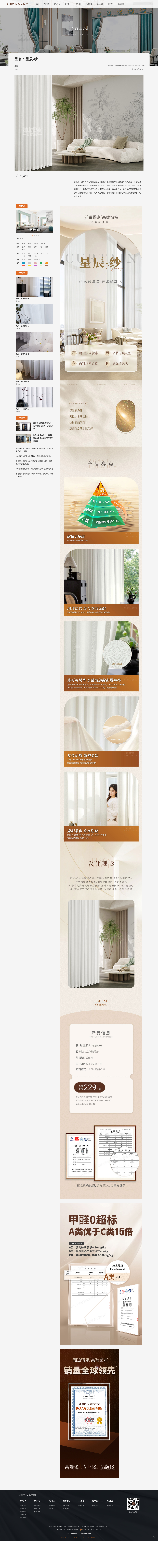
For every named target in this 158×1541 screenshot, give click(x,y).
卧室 (29, 247)
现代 (23, 253)
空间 (18, 247)
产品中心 (57, 4)
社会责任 (89, 4)
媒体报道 (66, 1508)
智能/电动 (37, 259)
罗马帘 (36, 243)
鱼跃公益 (81, 1505)
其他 (23, 249)
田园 (23, 256)
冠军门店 (121, 4)
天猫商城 (110, 1505)
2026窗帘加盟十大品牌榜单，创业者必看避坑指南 (33, 456)
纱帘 (143, 66)
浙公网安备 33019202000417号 (90, 1529)
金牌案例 (37, 1508)
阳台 (46, 247)
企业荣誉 (23, 1515)
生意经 (51, 1508)
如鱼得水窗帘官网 (120, 66)
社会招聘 (95, 1505)
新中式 (36, 253)
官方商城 (110, 4)
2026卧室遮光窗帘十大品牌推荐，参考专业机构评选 (34, 469)
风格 (18, 253)
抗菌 (23, 259)
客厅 (23, 247)
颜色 (18, 263)
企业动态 (66, 1505)
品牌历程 (23, 1512)
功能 (18, 259)
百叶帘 (43, 243)
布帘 (23, 243)
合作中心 (68, 4)
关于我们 (46, 4)
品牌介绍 (23, 1505)
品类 (18, 243)
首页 (37, 4)
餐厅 (35, 247)
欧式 (42, 253)
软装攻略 (37, 1512)
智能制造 (23, 1518)
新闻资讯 (78, 4)
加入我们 (100, 4)
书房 (41, 247)
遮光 (29, 259)
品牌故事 (23, 1508)
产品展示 (137, 66)
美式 (29, 256)
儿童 (35, 256)
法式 (48, 253)
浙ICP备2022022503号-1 (71, 1529)
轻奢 (29, 253)
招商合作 (52, 1505)
